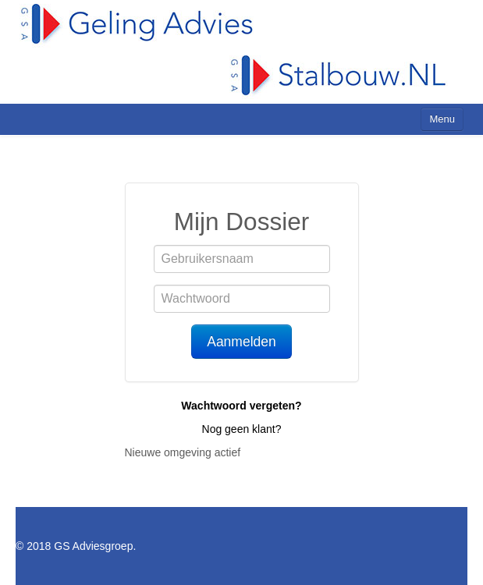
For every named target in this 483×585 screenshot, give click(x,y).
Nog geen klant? (242, 429)
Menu (442, 119)
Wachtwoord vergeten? (241, 405)
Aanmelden (241, 341)
